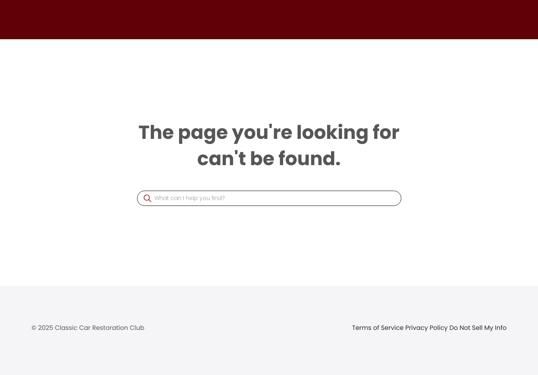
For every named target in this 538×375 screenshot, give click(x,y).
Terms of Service (379, 327)
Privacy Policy (427, 327)
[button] (147, 198)
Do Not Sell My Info (478, 327)
